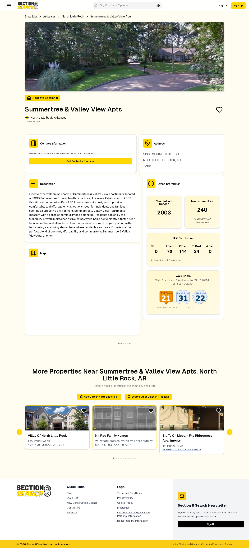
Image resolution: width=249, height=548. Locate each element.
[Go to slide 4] (120, 458)
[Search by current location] (158, 5)
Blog (69, 493)
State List (31, 16)
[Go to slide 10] (135, 458)
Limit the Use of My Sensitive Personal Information (133, 514)
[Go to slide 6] (125, 458)
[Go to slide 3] (118, 458)
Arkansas (49, 16)
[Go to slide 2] (116, 458)
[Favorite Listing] (219, 110)
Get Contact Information (80, 161)
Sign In (223, 5)
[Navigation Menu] (8, 5)
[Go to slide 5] (123, 458)
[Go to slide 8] (130, 458)
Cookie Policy (125, 502)
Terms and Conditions (129, 493)
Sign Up (238, 5)
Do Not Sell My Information (132, 520)
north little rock (73, 16)
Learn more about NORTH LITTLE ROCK (175, 308)
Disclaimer (123, 507)
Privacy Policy (125, 498)
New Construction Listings (82, 502)
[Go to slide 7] (128, 458)
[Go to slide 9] (132, 458)
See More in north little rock (99, 396)
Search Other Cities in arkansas (148, 396)
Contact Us (73, 507)
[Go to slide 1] (113, 458)
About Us (72, 512)
